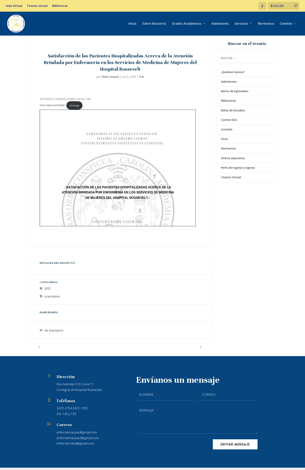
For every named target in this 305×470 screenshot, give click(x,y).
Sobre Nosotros (154, 24)
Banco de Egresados (234, 93)
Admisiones (220, 24)
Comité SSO (229, 122)
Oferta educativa (233, 160)
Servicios (241, 24)
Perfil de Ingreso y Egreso (238, 170)
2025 (47, 291)
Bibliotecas (60, 6)
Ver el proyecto (53, 333)
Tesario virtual (37, 6)
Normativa (266, 24)
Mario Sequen (110, 79)
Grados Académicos (187, 24)
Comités (286, 24)
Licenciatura (52, 299)
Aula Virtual (14, 6)
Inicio (132, 24)
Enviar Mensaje (235, 447)
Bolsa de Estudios (233, 112)
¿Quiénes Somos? (233, 74)
